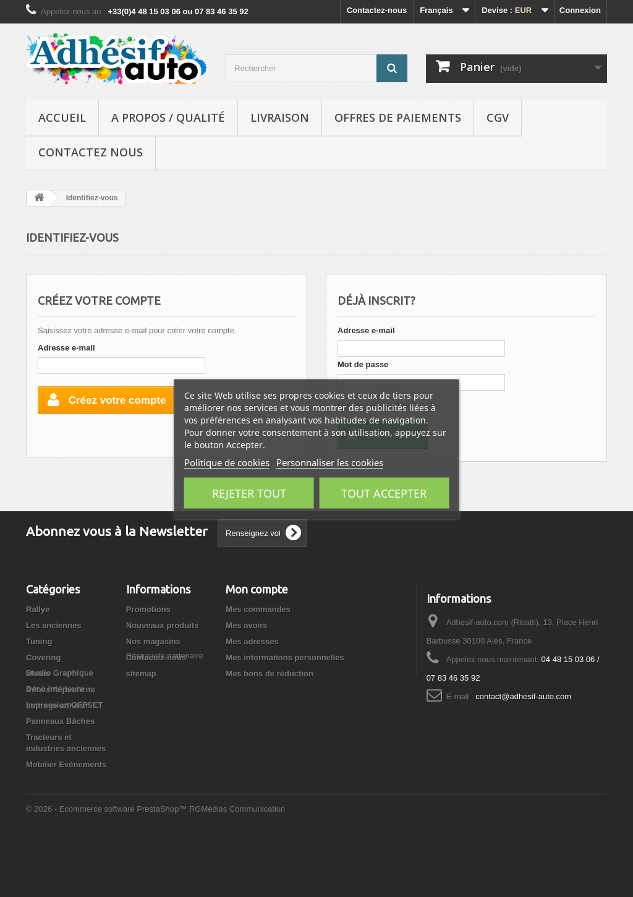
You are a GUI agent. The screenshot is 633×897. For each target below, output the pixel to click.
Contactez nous (90, 152)
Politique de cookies (227, 462)
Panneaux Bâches (60, 775)
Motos (37, 673)
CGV (497, 117)
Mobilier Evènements (66, 818)
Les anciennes (54, 625)
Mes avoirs (246, 625)
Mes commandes (258, 609)
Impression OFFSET (64, 759)
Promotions (148, 609)
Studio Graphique (59, 727)
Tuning (39, 641)
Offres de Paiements (397, 117)
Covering (43, 657)
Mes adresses (252, 641)
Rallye (37, 609)
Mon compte (257, 589)
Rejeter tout (249, 492)
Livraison (279, 117)
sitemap (141, 673)
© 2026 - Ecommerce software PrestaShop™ (107, 863)
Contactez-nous (377, 10)
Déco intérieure (55, 743)
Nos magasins (153, 641)
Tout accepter (384, 492)
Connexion (580, 10)
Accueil (62, 117)
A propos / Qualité (168, 117)
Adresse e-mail (66, 347)
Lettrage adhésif (57, 705)
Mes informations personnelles (285, 657)
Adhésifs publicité (60, 689)
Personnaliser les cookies (329, 462)
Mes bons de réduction (269, 673)
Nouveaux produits (162, 625)
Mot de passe (363, 364)
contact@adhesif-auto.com (523, 696)
